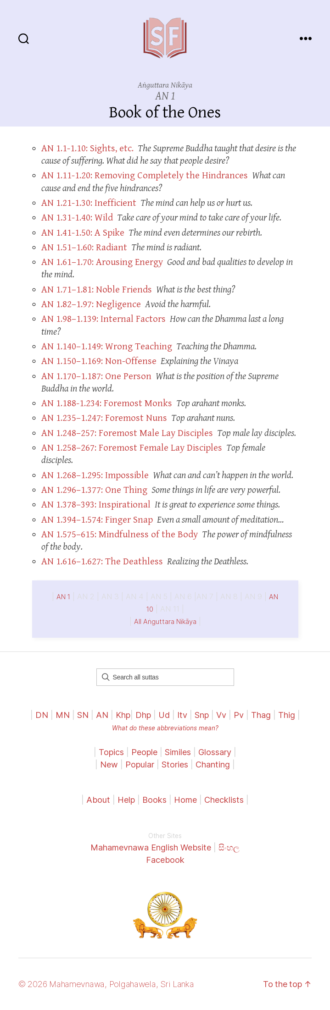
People (144, 752)
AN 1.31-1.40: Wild (77, 217)
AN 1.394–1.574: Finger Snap (97, 519)
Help (126, 800)
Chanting (213, 764)
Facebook (165, 860)
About (99, 800)
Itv (182, 715)
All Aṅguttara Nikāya (165, 622)
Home (185, 800)
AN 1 (63, 597)
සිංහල (229, 847)
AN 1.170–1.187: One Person (96, 376)
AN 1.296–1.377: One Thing (94, 490)
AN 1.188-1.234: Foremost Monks (106, 403)
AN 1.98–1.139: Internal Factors (103, 319)
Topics (111, 752)
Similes (178, 752)
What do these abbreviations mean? (165, 728)
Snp (202, 715)
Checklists (224, 800)
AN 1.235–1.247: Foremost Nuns (104, 418)
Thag (261, 715)
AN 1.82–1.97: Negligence (91, 304)
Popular (139, 764)
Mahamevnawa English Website (150, 847)
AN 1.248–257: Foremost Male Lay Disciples (127, 433)
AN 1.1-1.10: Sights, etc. (87, 148)
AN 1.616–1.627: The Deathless (102, 561)
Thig (286, 715)
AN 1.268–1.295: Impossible (95, 475)
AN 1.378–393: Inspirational (96, 504)
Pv (239, 715)
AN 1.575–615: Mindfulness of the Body (119, 534)
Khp (123, 715)
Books (154, 800)
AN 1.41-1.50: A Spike (82, 232)
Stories (175, 764)
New (109, 764)
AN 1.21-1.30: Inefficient (88, 203)
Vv (221, 715)
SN (83, 715)
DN (41, 715)
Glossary (214, 752)
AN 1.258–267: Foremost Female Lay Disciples (131, 447)
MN (63, 715)
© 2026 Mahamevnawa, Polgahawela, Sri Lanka (106, 984)
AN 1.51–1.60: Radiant (84, 247)
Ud (164, 715)
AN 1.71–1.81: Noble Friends (96, 289)
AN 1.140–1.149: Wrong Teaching (106, 346)
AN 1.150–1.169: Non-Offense (99, 361)
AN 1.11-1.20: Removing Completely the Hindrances (144, 175)
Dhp (143, 715)
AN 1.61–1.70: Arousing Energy (102, 262)
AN (102, 715)
